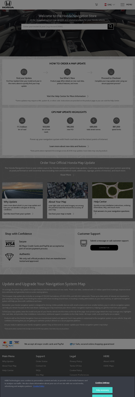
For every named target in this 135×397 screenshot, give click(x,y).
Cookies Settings (102, 390)
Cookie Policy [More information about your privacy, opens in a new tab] (38, 394)
